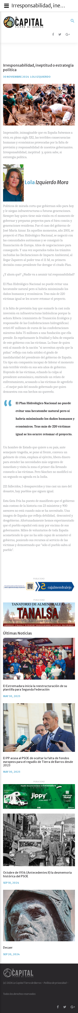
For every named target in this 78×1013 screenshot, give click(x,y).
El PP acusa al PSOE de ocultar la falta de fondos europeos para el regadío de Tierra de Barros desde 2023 (38, 761)
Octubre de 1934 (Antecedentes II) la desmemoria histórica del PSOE (37, 874)
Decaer (8, 947)
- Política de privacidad (54, 982)
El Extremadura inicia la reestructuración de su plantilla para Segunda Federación (35, 687)
